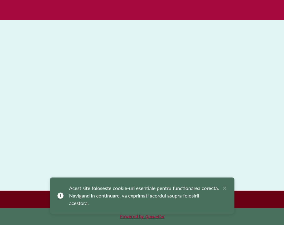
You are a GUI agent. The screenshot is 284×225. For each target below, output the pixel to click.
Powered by (142, 216)
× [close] (225, 188)
